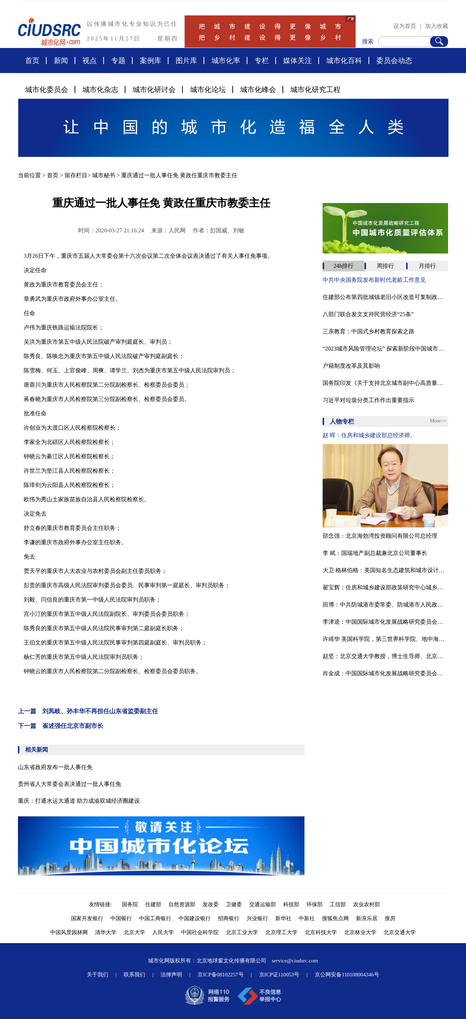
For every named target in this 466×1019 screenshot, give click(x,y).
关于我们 (97, 974)
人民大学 (163, 932)
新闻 (61, 60)
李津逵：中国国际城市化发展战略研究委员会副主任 (385, 622)
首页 (32, 60)
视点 (89, 60)
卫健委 (234, 904)
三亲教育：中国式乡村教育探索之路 (368, 331)
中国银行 (121, 918)
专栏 (262, 60)
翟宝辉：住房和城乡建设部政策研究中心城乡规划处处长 (385, 587)
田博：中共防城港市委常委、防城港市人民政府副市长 (385, 605)
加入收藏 (436, 26)
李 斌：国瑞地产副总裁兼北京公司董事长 (375, 553)
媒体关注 (297, 60)
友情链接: (102, 904)
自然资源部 (181, 904)
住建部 (153, 904)
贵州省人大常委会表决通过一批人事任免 (69, 784)
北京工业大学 (242, 932)
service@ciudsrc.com (295, 961)
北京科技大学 (321, 932)
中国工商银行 (155, 918)
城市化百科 (344, 60)
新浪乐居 (366, 918)
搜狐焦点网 (335, 918)
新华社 (283, 918)
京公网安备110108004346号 (347, 974)
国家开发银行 (87, 918)
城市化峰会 (258, 89)
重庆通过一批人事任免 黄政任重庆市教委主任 (179, 175)
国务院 (130, 904)
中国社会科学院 (200, 932)
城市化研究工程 (315, 89)
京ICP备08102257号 (220, 974)
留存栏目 (76, 175)
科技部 (291, 904)
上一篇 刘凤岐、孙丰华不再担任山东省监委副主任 (88, 711)
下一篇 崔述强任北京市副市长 (60, 726)
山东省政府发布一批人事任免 (55, 767)
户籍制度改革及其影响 (351, 366)
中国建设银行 (195, 918)
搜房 (390, 918)
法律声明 (171, 974)
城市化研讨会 (154, 89)
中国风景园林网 (69, 932)
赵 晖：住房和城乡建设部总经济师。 (369, 435)
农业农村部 (366, 904)
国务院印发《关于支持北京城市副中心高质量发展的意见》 (385, 383)
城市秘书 (103, 175)
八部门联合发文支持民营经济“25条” (368, 314)
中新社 (307, 918)
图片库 (186, 60)
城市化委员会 (46, 89)
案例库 (150, 60)
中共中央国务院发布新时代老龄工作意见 (374, 280)
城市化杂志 (100, 89)
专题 (118, 60)
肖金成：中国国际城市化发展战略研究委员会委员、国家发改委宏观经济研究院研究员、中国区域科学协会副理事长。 (385, 673)
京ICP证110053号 (279, 974)
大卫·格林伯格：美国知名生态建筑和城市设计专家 (385, 570)
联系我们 (134, 974)
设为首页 (404, 26)
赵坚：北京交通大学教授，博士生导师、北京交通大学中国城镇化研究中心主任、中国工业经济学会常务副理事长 (385, 656)
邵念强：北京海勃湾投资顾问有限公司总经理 (380, 536)
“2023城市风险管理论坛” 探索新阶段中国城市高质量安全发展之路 (385, 349)
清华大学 (105, 932)
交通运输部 (262, 904)
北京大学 (134, 932)
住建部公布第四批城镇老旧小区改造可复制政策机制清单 (385, 297)
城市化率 (225, 60)
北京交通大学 (400, 932)
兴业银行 (257, 918)
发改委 (211, 904)
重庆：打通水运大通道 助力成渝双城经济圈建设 (79, 801)
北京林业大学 (360, 932)
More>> (438, 421)
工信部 (338, 904)
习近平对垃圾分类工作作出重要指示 (368, 400)
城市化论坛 (208, 89)
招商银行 (228, 918)
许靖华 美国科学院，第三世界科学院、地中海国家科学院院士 (385, 639)
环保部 (314, 904)
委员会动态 (394, 60)
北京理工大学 (281, 932)
